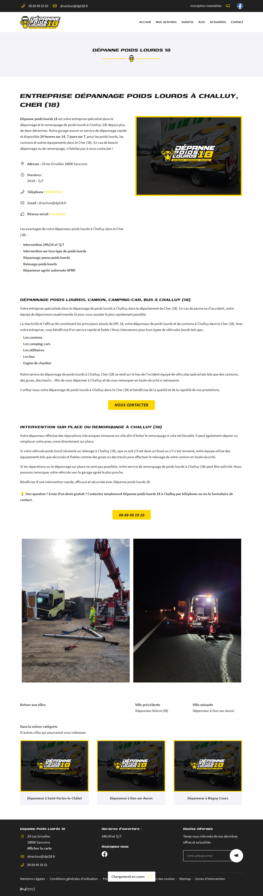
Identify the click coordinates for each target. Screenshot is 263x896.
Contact (237, 21)
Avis (201, 21)
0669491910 (54, 192)
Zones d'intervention (210, 879)
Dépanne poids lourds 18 (39, 118)
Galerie (187, 21)
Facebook (58, 214)
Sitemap (185, 879)
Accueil (145, 21)
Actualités (218, 21)
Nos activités (166, 21)
